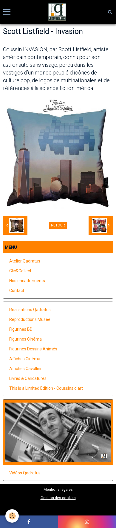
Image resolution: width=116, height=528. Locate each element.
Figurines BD (21, 329)
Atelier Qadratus (24, 261)
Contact (16, 290)
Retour (58, 225)
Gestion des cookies (58, 498)
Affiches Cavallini (25, 368)
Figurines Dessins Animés (33, 349)
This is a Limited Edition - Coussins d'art (46, 388)
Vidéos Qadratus (25, 472)
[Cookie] (12, 516)
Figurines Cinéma (25, 339)
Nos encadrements (27, 280)
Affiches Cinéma (24, 358)
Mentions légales (58, 489)
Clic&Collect (20, 270)
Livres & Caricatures (28, 378)
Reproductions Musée (29, 319)
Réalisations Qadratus (30, 309)
